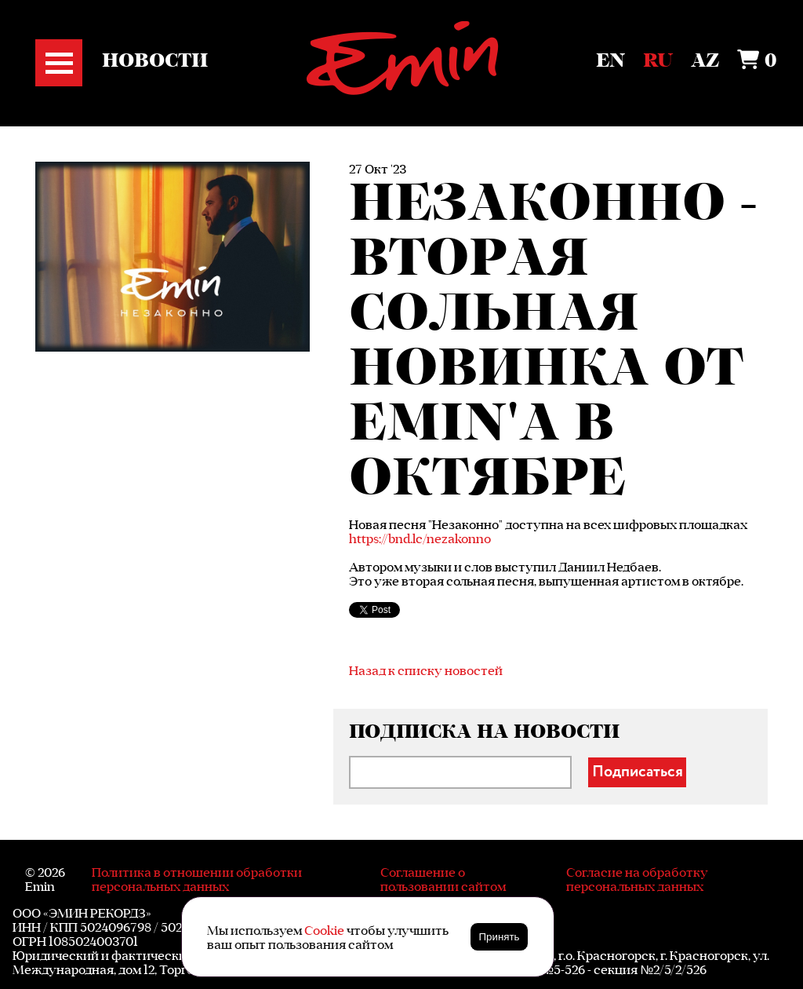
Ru (658, 61)
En (610, 61)
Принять (498, 937)
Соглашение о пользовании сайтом (443, 879)
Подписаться (637, 772)
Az (705, 61)
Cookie (324, 930)
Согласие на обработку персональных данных (637, 879)
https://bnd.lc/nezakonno (420, 538)
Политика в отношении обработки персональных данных (197, 879)
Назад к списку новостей (426, 670)
